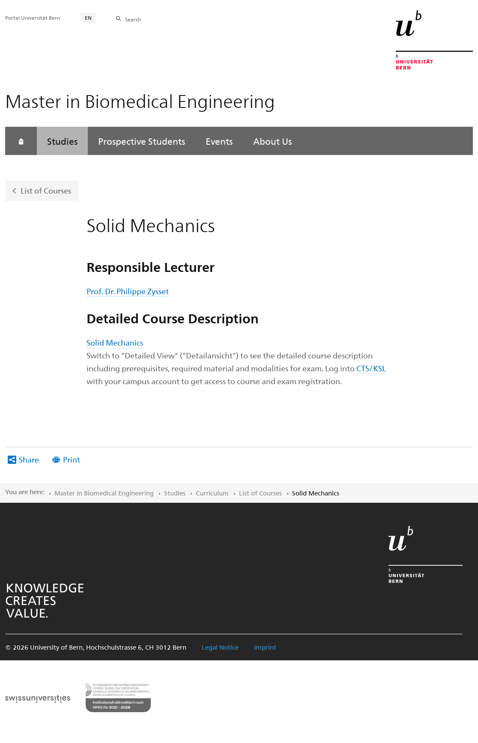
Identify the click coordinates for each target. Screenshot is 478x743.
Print (71, 459)
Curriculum (212, 493)
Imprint (265, 647)
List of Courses (46, 190)
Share (29, 459)
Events (219, 141)
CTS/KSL (371, 368)
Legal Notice (220, 647)
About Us (272, 141)
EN (88, 17)
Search (133, 19)
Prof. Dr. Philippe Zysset (128, 291)
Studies (62, 141)
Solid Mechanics (115, 342)
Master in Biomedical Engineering (104, 493)
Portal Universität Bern (32, 17)
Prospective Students (141, 141)
